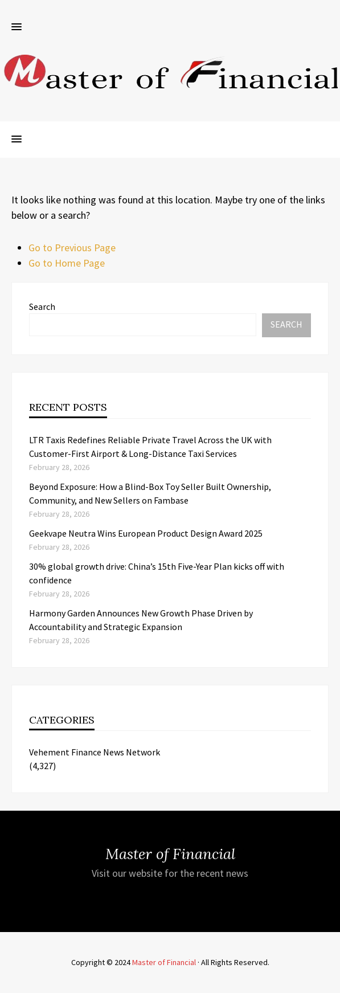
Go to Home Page (66, 262)
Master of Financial (164, 962)
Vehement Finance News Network (94, 752)
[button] (16, 27)
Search (42, 306)
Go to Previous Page (72, 247)
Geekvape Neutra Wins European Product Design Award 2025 (146, 533)
